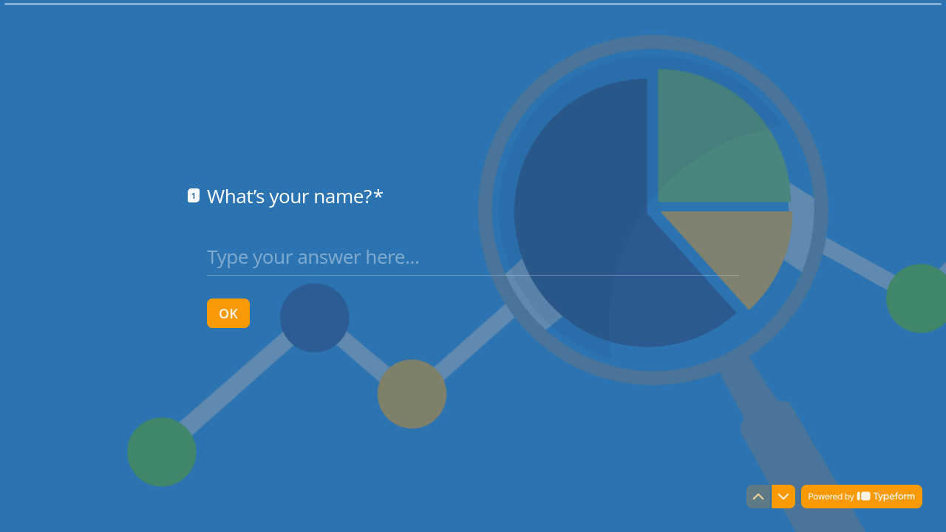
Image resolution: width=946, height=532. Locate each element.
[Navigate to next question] (783, 496)
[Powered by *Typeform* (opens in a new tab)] (861, 496)
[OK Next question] (228, 313)
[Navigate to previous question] (758, 496)
